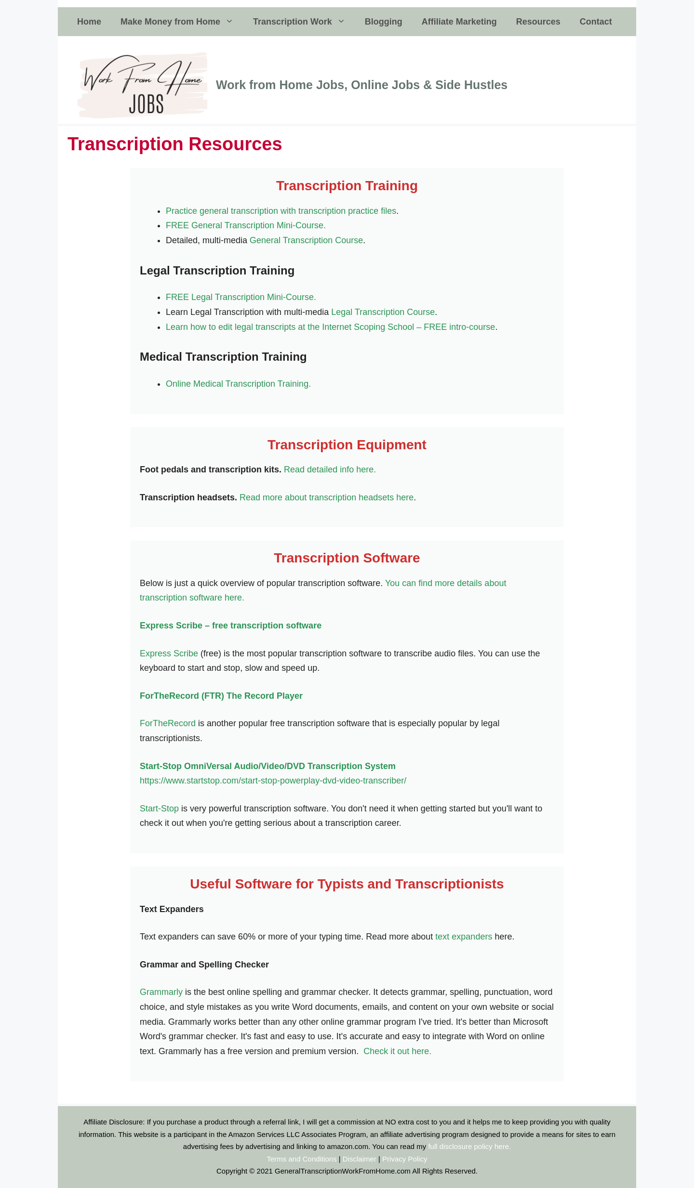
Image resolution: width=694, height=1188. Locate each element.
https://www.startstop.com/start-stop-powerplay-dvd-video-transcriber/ (273, 780)
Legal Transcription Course (383, 312)
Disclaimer (359, 1159)
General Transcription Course (306, 240)
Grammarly (161, 992)
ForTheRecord (169, 723)
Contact (596, 21)
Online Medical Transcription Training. (238, 384)
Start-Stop (159, 808)
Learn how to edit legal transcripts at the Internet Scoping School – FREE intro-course (330, 327)
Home (89, 21)
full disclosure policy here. (469, 1146)
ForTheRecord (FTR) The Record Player (221, 696)
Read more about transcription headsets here (327, 497)
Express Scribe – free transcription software (230, 625)
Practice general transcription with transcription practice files (281, 211)
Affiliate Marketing (459, 21)
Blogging (383, 21)
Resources (538, 21)
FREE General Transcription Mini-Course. (246, 225)
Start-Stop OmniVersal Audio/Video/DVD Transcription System (268, 766)
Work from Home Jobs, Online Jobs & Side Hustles (361, 84)
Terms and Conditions (302, 1159)
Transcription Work (304, 21)
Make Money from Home (181, 21)
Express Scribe (169, 653)
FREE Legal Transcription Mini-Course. (241, 297)
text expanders (463, 936)
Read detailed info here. (330, 469)
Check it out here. (397, 1051)
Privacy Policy (404, 1159)
